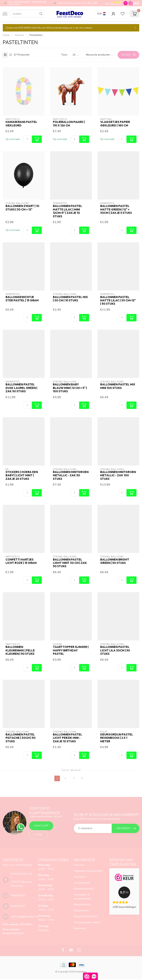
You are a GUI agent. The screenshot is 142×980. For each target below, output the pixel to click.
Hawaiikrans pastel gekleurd (21, 123)
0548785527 (18, 895)
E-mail (38, 834)
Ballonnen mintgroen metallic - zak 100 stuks (118, 475)
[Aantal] (27, 139)
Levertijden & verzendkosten (82, 896)
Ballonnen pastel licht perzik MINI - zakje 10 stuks (67, 738)
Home (6, 35)
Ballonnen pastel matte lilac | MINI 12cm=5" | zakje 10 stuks (67, 211)
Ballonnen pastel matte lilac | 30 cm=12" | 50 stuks (118, 300)
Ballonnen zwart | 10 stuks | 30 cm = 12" (22, 207)
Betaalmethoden (83, 888)
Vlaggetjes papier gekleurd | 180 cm (115, 123)
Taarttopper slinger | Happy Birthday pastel (71, 650)
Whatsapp (41, 825)
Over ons (79, 865)
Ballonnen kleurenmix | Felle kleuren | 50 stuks (20, 650)
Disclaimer (80, 877)
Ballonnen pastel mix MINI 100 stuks (117, 386)
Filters (128, 55)
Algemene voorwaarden (88, 871)
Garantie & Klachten (86, 916)
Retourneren (81, 910)
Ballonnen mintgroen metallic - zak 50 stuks (71, 475)
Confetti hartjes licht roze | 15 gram (21, 561)
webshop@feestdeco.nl (25, 916)
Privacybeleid (81, 882)
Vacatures (80, 928)
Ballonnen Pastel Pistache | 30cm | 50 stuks (21, 738)
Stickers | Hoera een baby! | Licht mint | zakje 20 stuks (22, 475)
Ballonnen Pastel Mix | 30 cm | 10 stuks (70, 298)
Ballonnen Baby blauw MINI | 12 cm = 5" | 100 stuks (70, 388)
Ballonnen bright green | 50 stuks (114, 561)
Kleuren (19, 35)
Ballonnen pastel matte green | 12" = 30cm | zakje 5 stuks (116, 209)
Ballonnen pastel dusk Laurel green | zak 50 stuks (21, 388)
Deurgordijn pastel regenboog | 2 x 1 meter (116, 738)
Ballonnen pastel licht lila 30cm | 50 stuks (115, 650)
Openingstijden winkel (87, 922)
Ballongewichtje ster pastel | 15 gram (22, 298)
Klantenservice (82, 904)
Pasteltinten (36, 35)
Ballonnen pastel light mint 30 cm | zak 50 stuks (70, 563)
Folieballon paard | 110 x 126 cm (69, 123)
